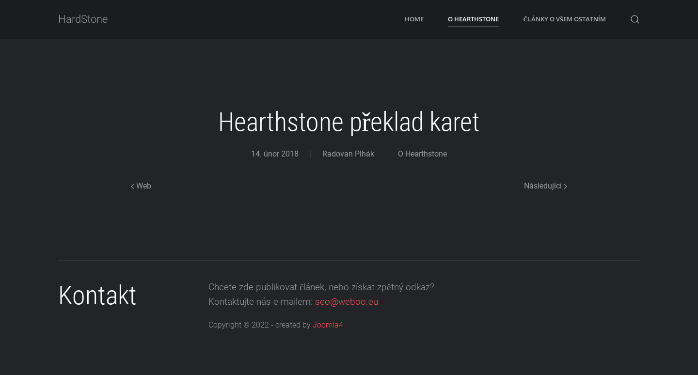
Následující (545, 185)
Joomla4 (328, 325)
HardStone (83, 19)
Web (141, 185)
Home (414, 19)
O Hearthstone (473, 19)
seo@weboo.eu (346, 302)
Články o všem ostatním (564, 19)
